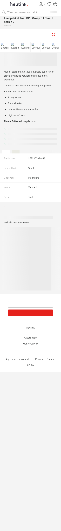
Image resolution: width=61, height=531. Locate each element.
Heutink (30, 327)
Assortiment (30, 337)
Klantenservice (30, 343)
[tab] (6, 151)
